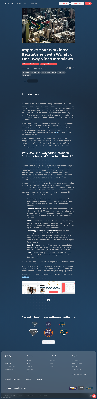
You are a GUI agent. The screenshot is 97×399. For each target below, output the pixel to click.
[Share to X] (73, 68)
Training (74, 366)
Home (6, 361)
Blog (28, 363)
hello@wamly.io (9, 369)
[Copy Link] (66, 68)
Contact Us (30, 372)
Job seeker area (76, 360)
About (29, 360)
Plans (51, 363)
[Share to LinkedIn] (70, 68)
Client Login (8, 363)
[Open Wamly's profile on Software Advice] (48, 332)
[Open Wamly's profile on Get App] (33, 332)
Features (52, 360)
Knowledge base (77, 363)
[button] (34, 3)
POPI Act (58, 132)
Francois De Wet (32, 81)
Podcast (29, 366)
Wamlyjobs (30, 369)
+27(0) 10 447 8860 (10, 366)
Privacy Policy (30, 395)
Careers (52, 366)
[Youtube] (16, 379)
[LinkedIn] (28, 379)
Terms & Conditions (43, 395)
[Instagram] (39, 379)
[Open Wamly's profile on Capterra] (63, 332)
